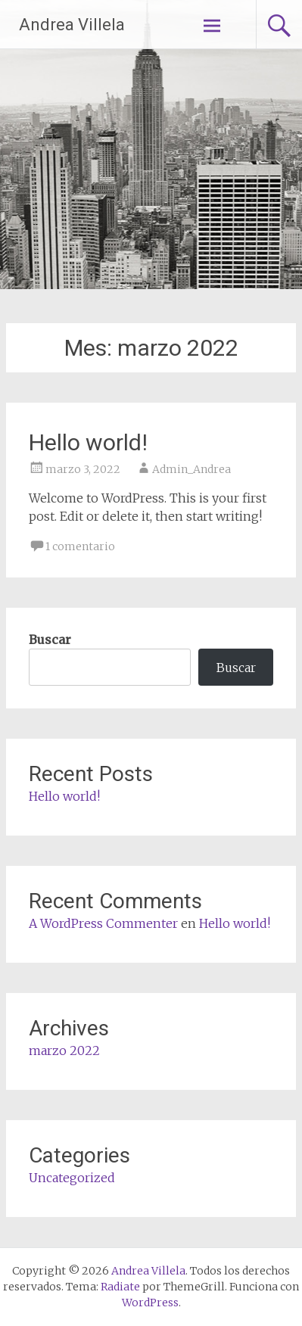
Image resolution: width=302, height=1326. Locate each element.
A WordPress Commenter (103, 923)
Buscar (50, 639)
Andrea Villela (72, 24)
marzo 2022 (64, 1050)
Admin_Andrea (191, 469)
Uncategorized (72, 1177)
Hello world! (88, 442)
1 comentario (80, 546)
